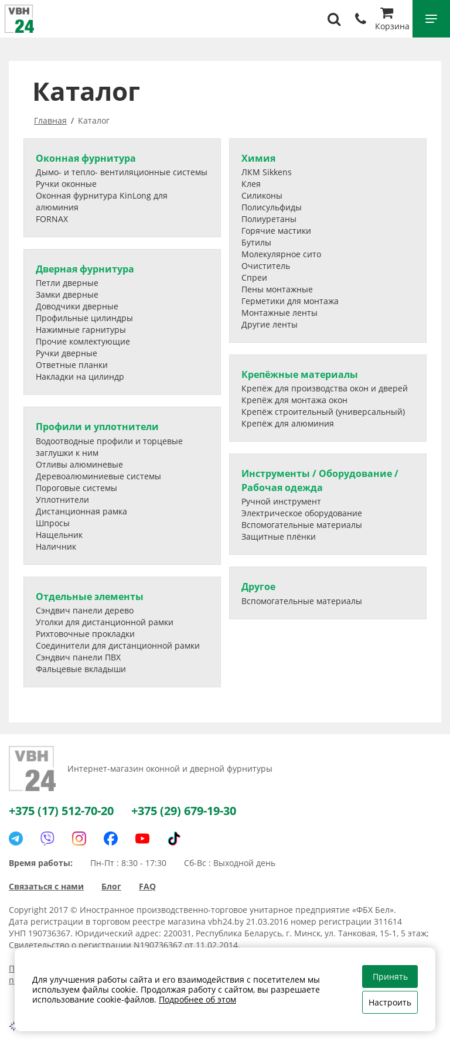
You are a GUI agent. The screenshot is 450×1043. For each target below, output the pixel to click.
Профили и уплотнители (97, 426)
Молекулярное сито (281, 254)
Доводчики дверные (77, 306)
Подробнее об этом (197, 999)
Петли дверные (67, 282)
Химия (258, 158)
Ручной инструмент (281, 501)
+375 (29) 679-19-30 (183, 811)
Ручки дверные (66, 353)
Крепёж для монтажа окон (294, 399)
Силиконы (261, 195)
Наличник (56, 546)
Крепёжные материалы (299, 374)
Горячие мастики (276, 230)
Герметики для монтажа (290, 300)
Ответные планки (72, 364)
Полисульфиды (271, 207)
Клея (251, 183)
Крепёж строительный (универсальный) (323, 411)
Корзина (392, 20)
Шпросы (53, 523)
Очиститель (265, 265)
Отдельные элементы (90, 596)
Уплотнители (62, 499)
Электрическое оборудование (301, 513)
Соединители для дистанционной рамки (118, 645)
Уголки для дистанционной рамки (104, 622)
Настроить (390, 1002)
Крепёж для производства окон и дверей (324, 388)
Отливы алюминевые (79, 464)
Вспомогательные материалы (301, 524)
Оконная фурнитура (86, 158)
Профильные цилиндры (84, 317)
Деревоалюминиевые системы (98, 476)
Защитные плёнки (278, 536)
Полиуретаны (268, 218)
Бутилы (256, 242)
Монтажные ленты (279, 312)
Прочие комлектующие (83, 341)
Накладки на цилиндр (80, 376)
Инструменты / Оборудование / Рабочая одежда (319, 480)
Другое (258, 586)
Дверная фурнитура (85, 269)
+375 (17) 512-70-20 (61, 811)
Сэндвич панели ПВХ (78, 657)
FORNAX (52, 218)
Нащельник (59, 534)
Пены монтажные (277, 289)
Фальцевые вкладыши (81, 668)
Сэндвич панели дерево (85, 610)
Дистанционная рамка (81, 511)
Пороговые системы (76, 487)
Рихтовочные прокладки (85, 633)
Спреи (254, 277)
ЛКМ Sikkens (266, 172)
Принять (390, 976)
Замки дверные (67, 294)
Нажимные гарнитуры (81, 329)
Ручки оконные (66, 183)
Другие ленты (269, 324)
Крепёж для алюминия (287, 423)
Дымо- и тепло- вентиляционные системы (121, 172)
